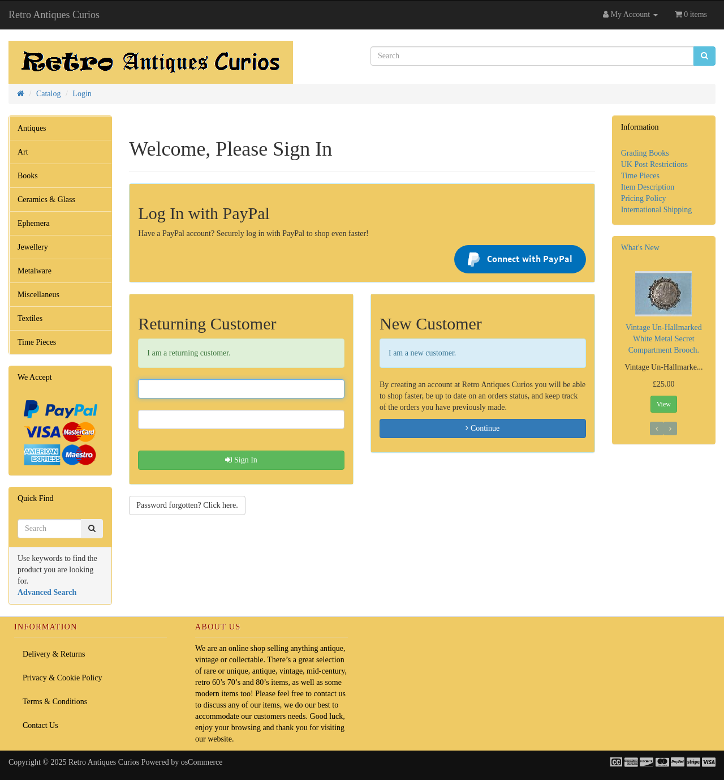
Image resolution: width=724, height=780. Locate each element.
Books (28, 176)
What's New (640, 247)
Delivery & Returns (54, 654)
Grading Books (645, 153)
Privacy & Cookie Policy (62, 678)
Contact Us (40, 725)
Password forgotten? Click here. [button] (187, 505)
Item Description (647, 187)
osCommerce (202, 762)
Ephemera (34, 223)
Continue (482, 428)
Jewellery (33, 247)
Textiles (30, 318)
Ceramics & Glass (46, 199)
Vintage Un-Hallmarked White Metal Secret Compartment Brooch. (664, 338)
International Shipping (656, 209)
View (664, 404)
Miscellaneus (38, 294)
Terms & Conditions (55, 701)
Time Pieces (37, 342)
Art (23, 152)
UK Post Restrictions (654, 164)
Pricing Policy (643, 198)
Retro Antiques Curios (54, 14)
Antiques (32, 128)
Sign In (241, 460)
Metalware (34, 271)
